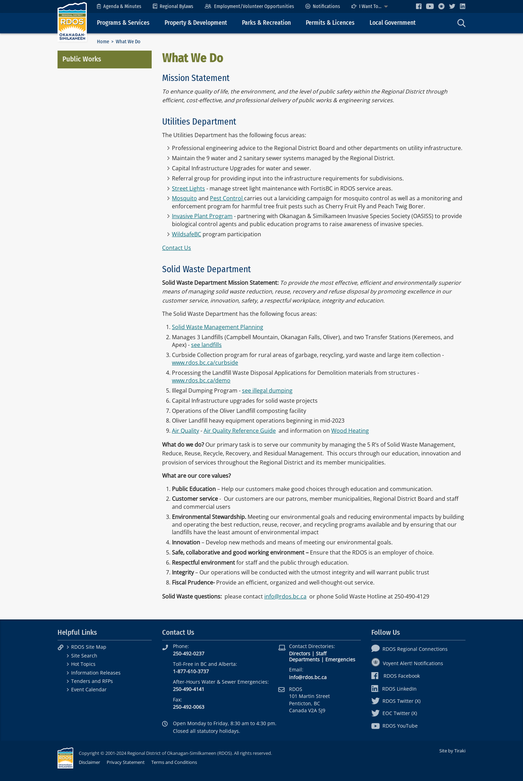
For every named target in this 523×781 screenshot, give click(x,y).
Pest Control (227, 198)
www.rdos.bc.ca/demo (201, 380)
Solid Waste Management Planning (217, 327)
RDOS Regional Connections (409, 649)
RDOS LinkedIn (394, 688)
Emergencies (340, 659)
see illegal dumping (267, 390)
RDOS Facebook (395, 675)
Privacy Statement (126, 762)
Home (103, 42)
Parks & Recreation (266, 23)
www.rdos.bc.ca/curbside (205, 362)
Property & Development (196, 23)
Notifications (322, 6)
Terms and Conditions (174, 762)
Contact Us (176, 248)
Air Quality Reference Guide (240, 430)
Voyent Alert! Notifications (407, 663)
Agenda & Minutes (119, 6)
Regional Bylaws (173, 6)
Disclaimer (89, 762)
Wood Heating (350, 430)
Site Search (84, 655)
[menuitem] (119, 6)
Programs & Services (123, 23)
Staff (321, 653)
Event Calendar (89, 689)
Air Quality (185, 430)
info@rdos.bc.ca (285, 596)
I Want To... (366, 6)
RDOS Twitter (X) (395, 701)
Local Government (393, 23)
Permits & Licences (330, 23)
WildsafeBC (186, 234)
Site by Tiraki (452, 750)
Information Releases (96, 672)
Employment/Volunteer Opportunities (249, 6)
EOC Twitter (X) (394, 713)
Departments (304, 659)
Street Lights (188, 188)
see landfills (206, 345)
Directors (299, 653)
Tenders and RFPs (92, 681)
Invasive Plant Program (202, 216)
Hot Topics (83, 664)
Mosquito (184, 198)
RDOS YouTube (394, 725)
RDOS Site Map (88, 647)
